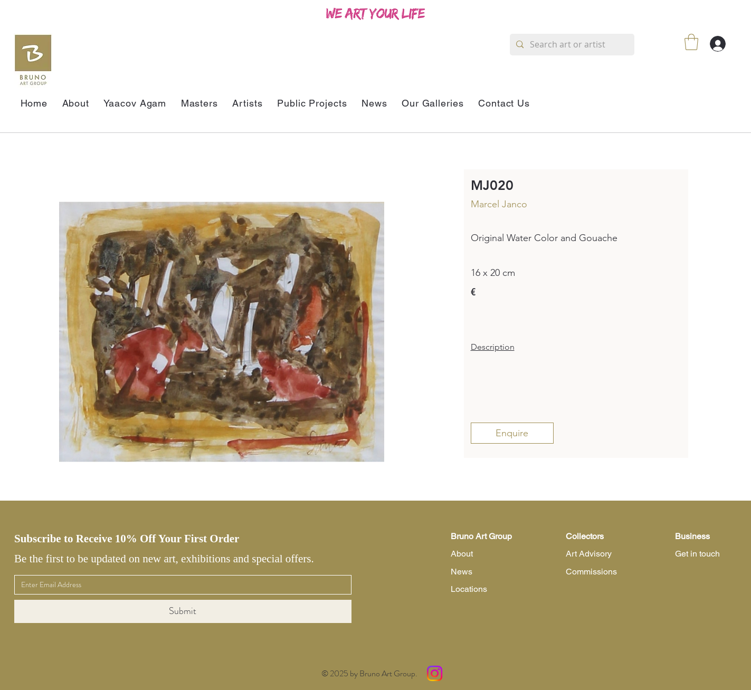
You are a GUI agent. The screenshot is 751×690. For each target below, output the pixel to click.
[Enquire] (512, 433)
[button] (691, 42)
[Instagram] (434, 673)
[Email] (180, 585)
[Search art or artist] (571, 44)
